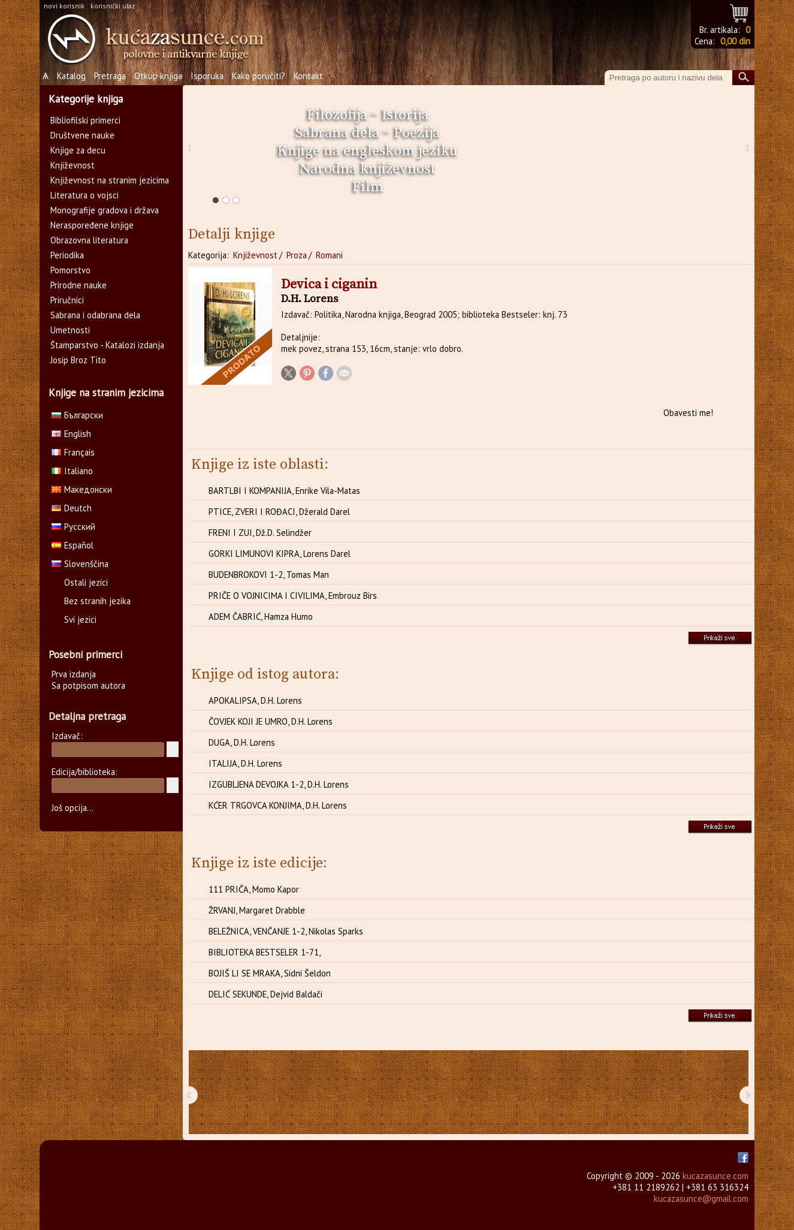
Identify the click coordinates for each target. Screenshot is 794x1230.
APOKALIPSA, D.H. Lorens (255, 700)
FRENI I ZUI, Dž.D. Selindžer (260, 532)
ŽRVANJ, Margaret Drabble (257, 910)
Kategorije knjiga (86, 98)
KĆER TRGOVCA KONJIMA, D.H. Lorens (278, 805)
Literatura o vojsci (84, 195)
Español (72, 545)
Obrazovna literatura (89, 240)
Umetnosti (70, 330)
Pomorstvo (70, 270)
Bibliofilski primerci (85, 120)
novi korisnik (64, 5)
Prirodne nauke (78, 285)
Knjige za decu (77, 150)
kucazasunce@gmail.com (701, 1198)
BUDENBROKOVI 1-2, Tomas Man (269, 574)
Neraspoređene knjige (92, 225)
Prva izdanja (74, 674)
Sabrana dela (337, 133)
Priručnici (67, 300)
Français (73, 452)
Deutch (72, 508)
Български (77, 415)
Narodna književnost (368, 169)
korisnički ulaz (112, 5)
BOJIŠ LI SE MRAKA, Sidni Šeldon (270, 973)
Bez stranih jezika (97, 601)
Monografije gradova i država (104, 210)
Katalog (71, 76)
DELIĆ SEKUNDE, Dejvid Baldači (265, 994)
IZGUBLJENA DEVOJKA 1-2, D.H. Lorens (279, 784)
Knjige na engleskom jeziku (367, 151)
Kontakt (308, 76)
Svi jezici (80, 619)
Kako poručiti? (258, 76)
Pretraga (110, 76)
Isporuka (207, 76)
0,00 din (735, 41)
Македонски (82, 489)
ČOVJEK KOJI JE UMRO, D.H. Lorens (271, 721)
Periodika (67, 255)
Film (368, 187)
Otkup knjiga (158, 76)
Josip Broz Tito (78, 360)
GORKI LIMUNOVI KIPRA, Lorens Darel (280, 553)
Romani (329, 255)
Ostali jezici (86, 582)
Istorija (405, 115)
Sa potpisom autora (88, 685)
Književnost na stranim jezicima (109, 180)
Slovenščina (80, 563)
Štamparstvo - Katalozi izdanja (107, 345)
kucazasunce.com (715, 1175)
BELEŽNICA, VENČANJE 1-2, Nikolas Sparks (286, 931)
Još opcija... (72, 807)
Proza (296, 255)
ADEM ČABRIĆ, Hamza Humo (261, 616)
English (71, 433)
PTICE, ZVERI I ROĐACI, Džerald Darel (279, 511)
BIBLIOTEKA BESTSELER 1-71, (265, 952)
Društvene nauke (82, 135)
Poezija (417, 133)
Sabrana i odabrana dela (95, 315)
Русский (73, 526)
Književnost (255, 255)
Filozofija (337, 115)
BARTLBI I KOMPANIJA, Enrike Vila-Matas (284, 490)
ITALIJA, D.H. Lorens (245, 763)
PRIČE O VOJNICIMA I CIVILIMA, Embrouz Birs (293, 595)
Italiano (72, 471)
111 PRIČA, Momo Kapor (254, 889)
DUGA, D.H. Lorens (242, 742)
